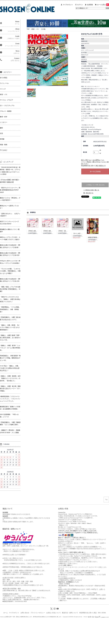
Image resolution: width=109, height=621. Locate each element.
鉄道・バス (35, 29)
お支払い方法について (53, 612)
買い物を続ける (88, 193)
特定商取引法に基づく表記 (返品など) (93, 165)
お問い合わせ (25, 612)
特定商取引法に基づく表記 (88, 612)
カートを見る (103, 4)
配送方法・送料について (70, 612)
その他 (43, 29)
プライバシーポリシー (38, 612)
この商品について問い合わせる (95, 185)
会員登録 (90, 4)
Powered (96, 616)
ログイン (80, 4)
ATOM (104, 612)
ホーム (5, 612)
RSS (99, 612)
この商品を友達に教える (91, 190)
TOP (28, 29)
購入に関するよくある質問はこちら (92, 160)
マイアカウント (68, 4)
